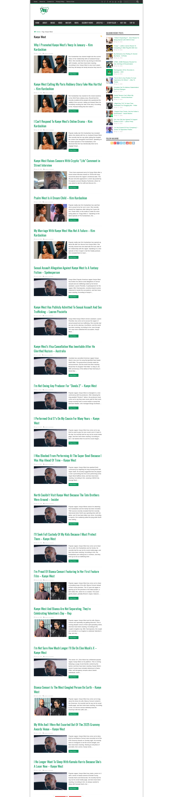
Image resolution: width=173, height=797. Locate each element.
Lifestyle (100, 22)
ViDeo (60, 22)
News (76, 22)
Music (53, 22)
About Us (42, 1)
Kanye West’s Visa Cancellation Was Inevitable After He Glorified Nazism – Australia (64, 348)
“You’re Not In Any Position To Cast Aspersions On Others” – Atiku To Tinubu (125, 80)
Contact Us (50, 1)
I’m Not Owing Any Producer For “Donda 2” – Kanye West (65, 385)
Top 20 (132, 22)
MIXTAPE (68, 22)
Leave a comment (48, 53)
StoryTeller (112, 22)
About (45, 22)
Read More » (73, 74)
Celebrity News (87, 22)
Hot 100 (123, 22)
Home (35, 1)
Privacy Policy (60, 1)
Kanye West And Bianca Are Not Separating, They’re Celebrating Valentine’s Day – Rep (62, 610)
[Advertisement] (99, 12)
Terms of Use (70, 1)
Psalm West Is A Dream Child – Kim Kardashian (60, 198)
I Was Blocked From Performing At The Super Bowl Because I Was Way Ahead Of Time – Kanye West (67, 457)
